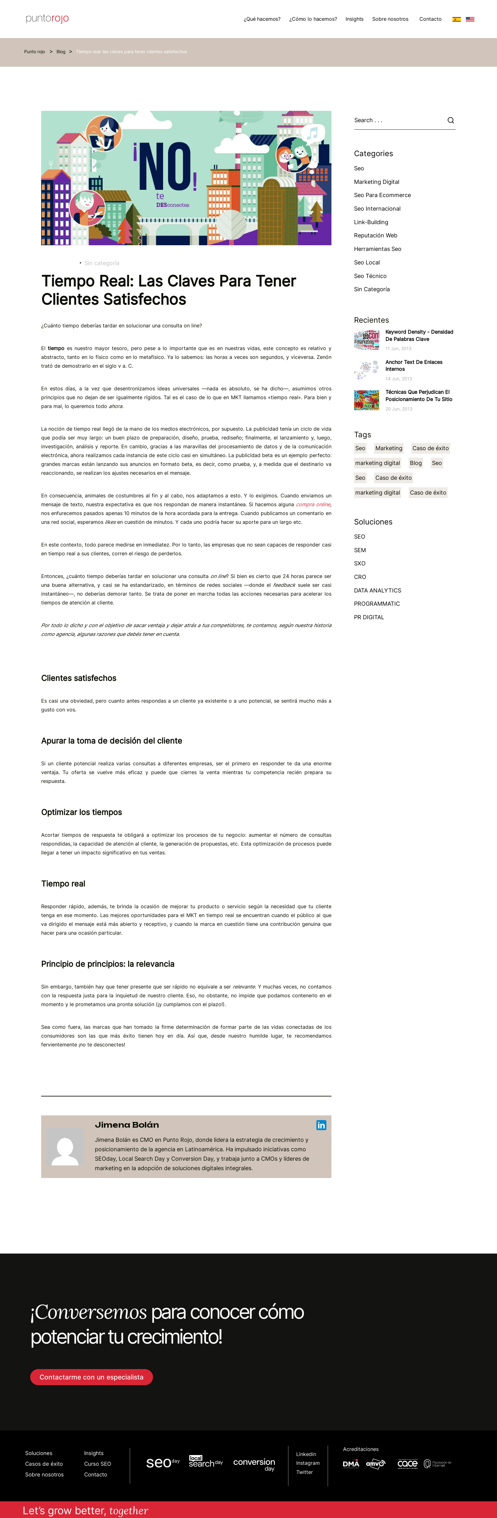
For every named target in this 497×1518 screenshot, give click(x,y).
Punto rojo (35, 51)
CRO (360, 577)
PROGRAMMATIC (377, 603)
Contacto (430, 19)
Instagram (308, 1463)
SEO (359, 536)
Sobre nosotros (44, 1474)
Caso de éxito (430, 448)
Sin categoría (102, 263)
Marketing (388, 448)
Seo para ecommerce (382, 195)
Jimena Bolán (210, 1125)
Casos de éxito (44, 1463)
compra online (313, 504)
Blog (61, 51)
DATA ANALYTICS (377, 590)
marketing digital (377, 463)
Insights (94, 1453)
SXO (360, 563)
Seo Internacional (377, 208)
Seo (359, 168)
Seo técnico (370, 276)
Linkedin (306, 1454)
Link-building (371, 222)
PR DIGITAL (369, 617)
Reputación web (375, 235)
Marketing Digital (376, 181)
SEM (360, 550)
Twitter (304, 1472)
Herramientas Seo (377, 249)
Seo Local (367, 262)
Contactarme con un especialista (92, 1377)
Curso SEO (97, 1463)
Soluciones (38, 1453)
